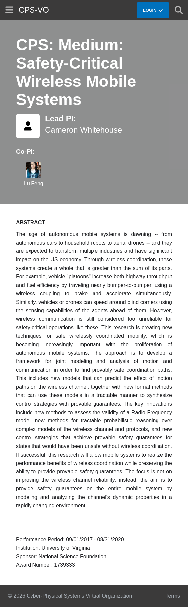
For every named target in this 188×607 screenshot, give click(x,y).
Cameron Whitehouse (83, 129)
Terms (172, 596)
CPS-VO (34, 9)
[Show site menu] (9, 9)
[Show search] (179, 10)
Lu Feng (33, 183)
